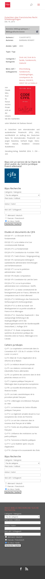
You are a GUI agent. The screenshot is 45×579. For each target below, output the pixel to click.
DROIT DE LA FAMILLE (28, 83)
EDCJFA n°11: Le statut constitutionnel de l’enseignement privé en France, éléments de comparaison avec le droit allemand (22, 293)
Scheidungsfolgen (26, 74)
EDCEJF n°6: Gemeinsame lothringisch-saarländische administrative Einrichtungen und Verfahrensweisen (21, 263)
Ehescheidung (24, 69)
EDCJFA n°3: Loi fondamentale (16, 249)
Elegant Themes (21, 573)
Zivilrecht (22, 63)
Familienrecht (30, 60)
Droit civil (22, 57)
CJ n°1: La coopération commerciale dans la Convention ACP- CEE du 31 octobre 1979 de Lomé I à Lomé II (22, 351)
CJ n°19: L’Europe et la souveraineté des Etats (22, 450)
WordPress (22, 576)
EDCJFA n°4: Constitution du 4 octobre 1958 (22, 252)
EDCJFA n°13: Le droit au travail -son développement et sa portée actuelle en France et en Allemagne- (20, 308)
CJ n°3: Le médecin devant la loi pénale (20, 364)
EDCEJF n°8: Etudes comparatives (18, 276)
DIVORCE (29, 80)
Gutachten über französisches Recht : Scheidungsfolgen (21, 18)
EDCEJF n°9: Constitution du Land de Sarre (21, 279)
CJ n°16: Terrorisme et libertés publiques (20, 440)
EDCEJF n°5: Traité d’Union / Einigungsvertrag (22, 256)
